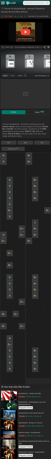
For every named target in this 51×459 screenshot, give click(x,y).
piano (13, 75)
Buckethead (19, 8)
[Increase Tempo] (12, 47)
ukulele (20, 75)
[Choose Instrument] (25, 75)
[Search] (48, 3)
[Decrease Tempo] (3, 47)
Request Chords (25, 408)
